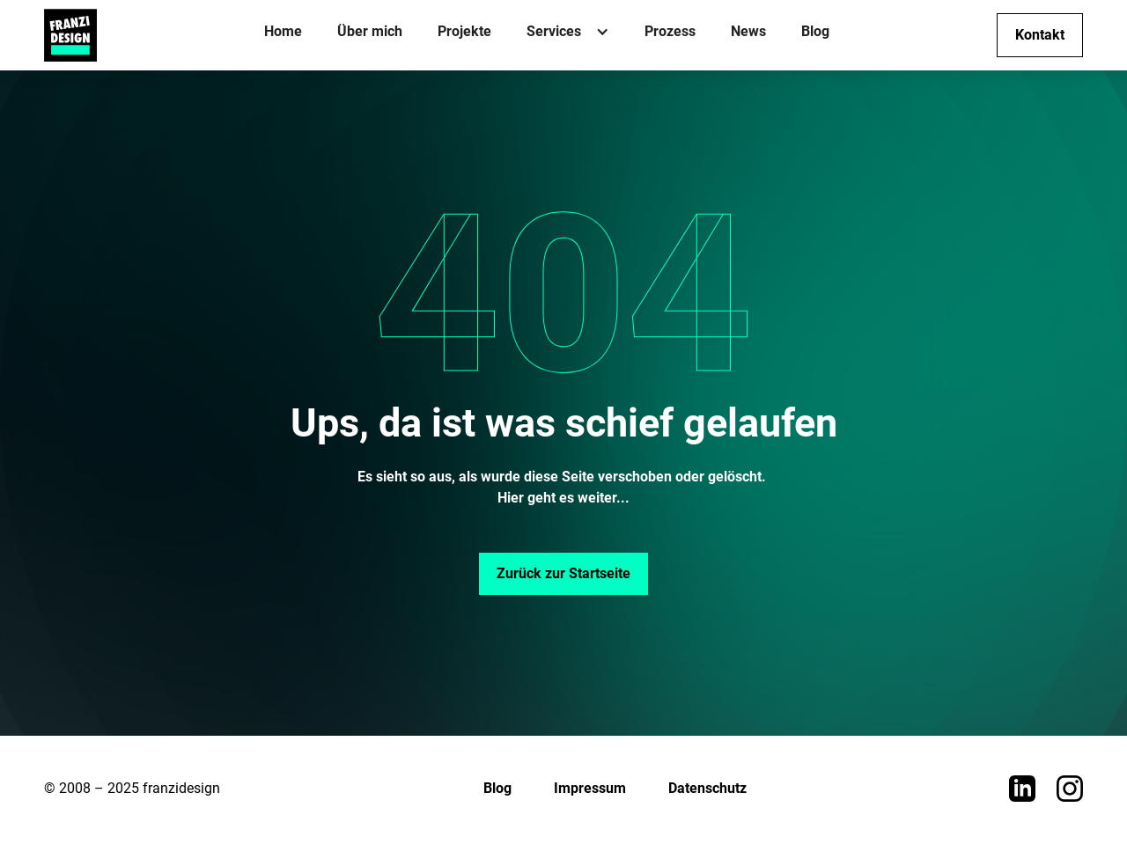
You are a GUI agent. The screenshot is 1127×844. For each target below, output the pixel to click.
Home (283, 31)
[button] (568, 35)
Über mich (369, 31)
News (748, 31)
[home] (70, 35)
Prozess (670, 31)
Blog (815, 31)
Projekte (464, 31)
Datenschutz (707, 788)
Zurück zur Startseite (563, 573)
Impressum (590, 788)
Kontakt (1039, 34)
